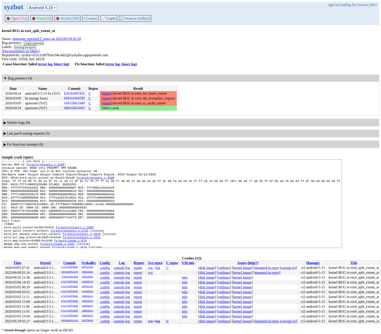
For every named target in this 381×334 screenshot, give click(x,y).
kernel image (242, 268)
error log (45, 64)
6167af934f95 (74, 98)
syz (150, 268)
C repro (172, 263)
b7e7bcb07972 (74, 94)
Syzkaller (89, 263)
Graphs (108, 18)
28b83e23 (87, 296)
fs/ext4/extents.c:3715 (69, 245)
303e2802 (87, 277)
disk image (207, 268)
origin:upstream (34, 43)
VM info (188, 263)
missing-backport (25, 47)
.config (105, 268)
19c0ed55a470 (69, 272)
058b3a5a (87, 272)
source (363, 5)
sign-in (333, 5)
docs (374, 5)
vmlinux (224, 268)
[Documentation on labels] (21, 51)
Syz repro (155, 263)
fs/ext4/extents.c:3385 (75, 241)
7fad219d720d (69, 277)
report (138, 268)
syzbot (13, 7)
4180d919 (87, 291)
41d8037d (87, 281)
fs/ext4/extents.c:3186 (45, 166)
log (157, 268)
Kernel (45, 263)
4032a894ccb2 (69, 320)
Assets (242, 263)
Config (105, 263)
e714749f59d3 (69, 267)
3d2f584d (87, 320)
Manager (313, 263)
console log (122, 268)
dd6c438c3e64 (74, 108)
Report (139, 263)
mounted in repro (267, 268)
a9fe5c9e (87, 267)
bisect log (61, 64)
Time (17, 263)
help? (253, 263)
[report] (107, 93)
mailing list (348, 5)
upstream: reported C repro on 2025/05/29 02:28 (46, 39)
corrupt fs (288, 268)
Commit (69, 263)
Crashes (90, 18)
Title (353, 263)
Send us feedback (135, 18)
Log (122, 263)
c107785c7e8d (74, 103)
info (185, 277)
